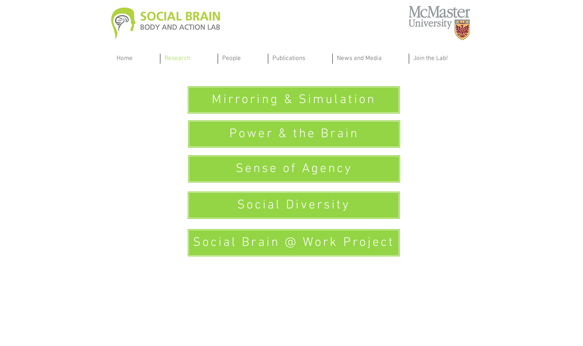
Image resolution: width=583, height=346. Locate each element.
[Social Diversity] (293, 205)
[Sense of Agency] (294, 169)
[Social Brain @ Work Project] (293, 243)
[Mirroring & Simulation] (293, 100)
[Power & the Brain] (294, 134)
